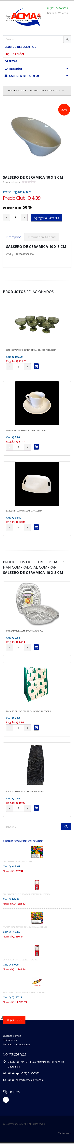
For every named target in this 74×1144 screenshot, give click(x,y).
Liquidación (14, 54)
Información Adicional (42, 237)
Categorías (37, 68)
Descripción (13, 237)
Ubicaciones (10, 1040)
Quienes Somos (12, 1035)
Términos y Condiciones (16, 1044)
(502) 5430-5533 (59, 8)
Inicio (11, 90)
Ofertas (11, 61)
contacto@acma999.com (30, 1079)
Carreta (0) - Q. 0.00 (37, 75)
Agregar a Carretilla (46, 218)
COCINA (22, 90)
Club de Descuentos (20, 47)
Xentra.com (64, 1133)
